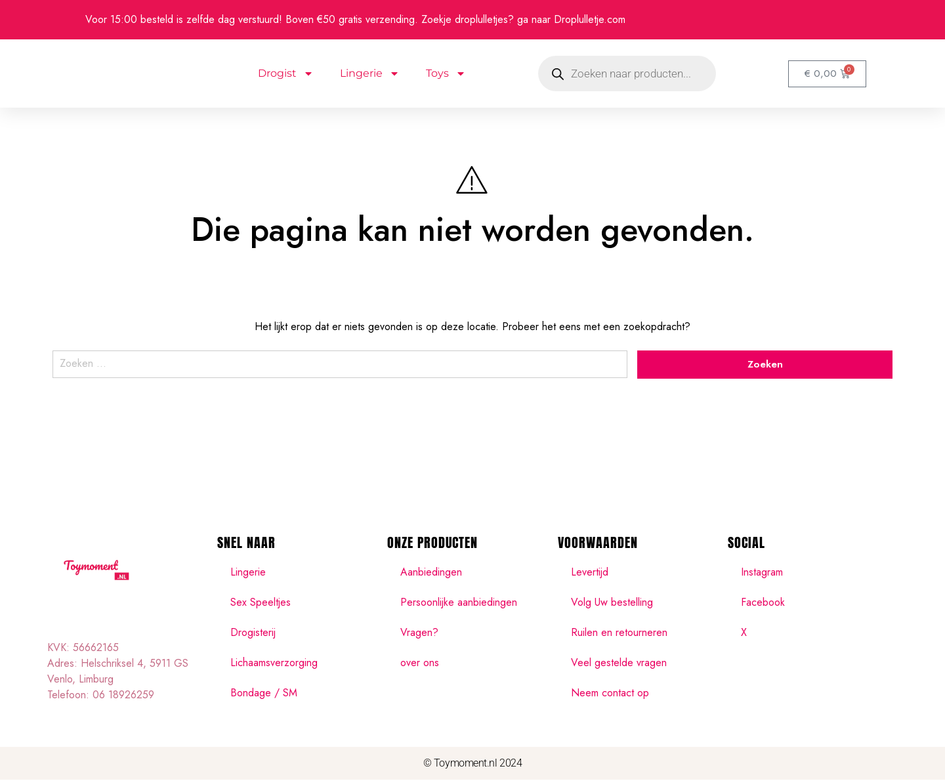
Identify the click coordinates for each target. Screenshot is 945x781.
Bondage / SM (263, 694)
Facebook (763, 603)
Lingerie (370, 73)
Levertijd (589, 573)
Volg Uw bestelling (612, 603)
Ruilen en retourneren (619, 633)
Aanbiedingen (431, 573)
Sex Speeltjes (260, 603)
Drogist (286, 73)
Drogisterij (253, 633)
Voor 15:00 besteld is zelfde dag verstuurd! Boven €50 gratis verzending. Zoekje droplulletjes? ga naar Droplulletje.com (355, 19)
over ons (419, 663)
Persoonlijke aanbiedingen (458, 603)
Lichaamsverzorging (274, 663)
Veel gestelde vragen (619, 663)
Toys (446, 73)
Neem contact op (610, 694)
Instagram (762, 573)
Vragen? (419, 633)
